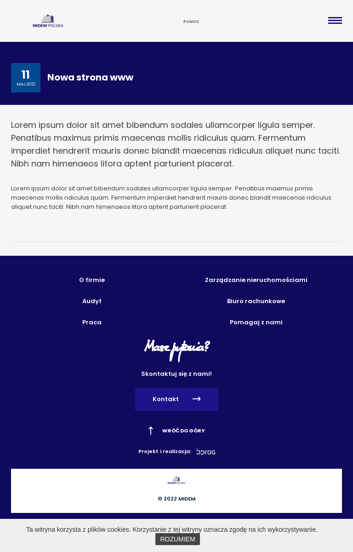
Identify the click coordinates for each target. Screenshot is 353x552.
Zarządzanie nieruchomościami (256, 280)
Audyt (92, 301)
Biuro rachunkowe (256, 301)
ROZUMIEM (177, 539)
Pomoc (191, 21)
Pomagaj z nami (256, 322)
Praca (92, 322)
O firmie (92, 280)
